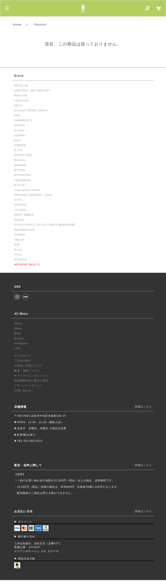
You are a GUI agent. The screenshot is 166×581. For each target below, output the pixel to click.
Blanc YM (20, 95)
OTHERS (20, 259)
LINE (17, 348)
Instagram (21, 343)
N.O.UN (19, 184)
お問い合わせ (22, 390)
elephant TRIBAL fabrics (31, 110)
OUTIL (18, 199)
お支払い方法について (28, 365)
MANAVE (20, 165)
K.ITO (18, 150)
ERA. (17, 115)
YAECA (19, 239)
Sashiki (19, 219)
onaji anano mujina (27, 189)
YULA (18, 254)
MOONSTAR (22, 175)
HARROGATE (23, 120)
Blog (17, 333)
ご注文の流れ (22, 360)
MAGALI (20, 160)
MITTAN (19, 170)
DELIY (18, 105)
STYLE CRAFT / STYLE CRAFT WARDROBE (45, 224)
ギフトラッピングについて (31, 375)
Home (17, 24)
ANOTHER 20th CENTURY (32, 90)
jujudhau (20, 135)
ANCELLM (21, 85)
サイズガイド (22, 355)
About (18, 328)
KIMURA (20, 145)
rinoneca (20, 209)
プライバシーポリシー (28, 385)
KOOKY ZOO (23, 155)
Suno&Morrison (24, 229)
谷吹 (17, 244)
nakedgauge (22, 180)
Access (19, 338)
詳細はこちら (143, 406)
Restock (40, 24)
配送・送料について (27, 370)
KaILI (18, 140)
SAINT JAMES (24, 214)
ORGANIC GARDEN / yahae (33, 194)
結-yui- (18, 249)
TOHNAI (19, 234)
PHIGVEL (20, 204)
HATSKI (19, 125)
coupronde (21, 100)
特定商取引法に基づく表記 (31, 380)
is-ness (19, 130)
